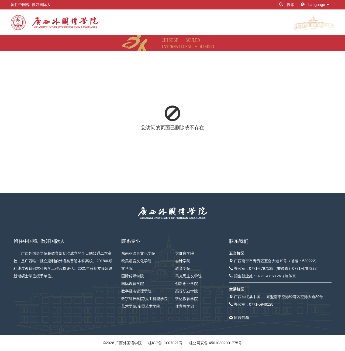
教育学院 (182, 268)
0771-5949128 (261, 304)
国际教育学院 (132, 283)
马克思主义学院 (188, 276)
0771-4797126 (269, 276)
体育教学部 (184, 306)
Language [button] (315, 4)
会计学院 (182, 261)
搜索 (287, 4)
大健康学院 (184, 253)
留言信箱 (241, 317)
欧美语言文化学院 (136, 261)
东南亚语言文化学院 (138, 253)
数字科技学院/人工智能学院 (144, 299)
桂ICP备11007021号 (165, 343)
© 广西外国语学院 (122, 343)
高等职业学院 (186, 291)
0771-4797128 (261, 268)
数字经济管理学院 (136, 291)
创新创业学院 (186, 283)
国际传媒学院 (132, 276)
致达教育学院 (186, 299)
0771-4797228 (304, 268)
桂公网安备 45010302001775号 (215, 343)
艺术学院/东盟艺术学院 (140, 306)
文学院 (127, 268)
